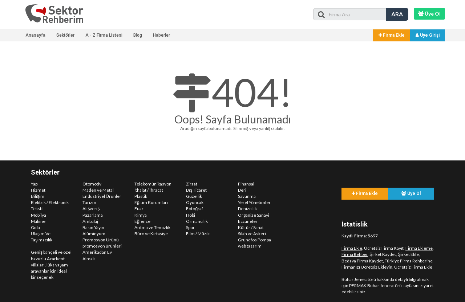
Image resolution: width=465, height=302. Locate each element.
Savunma (247, 196)
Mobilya (38, 215)
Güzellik (194, 196)
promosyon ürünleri (102, 246)
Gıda (35, 227)
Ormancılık (197, 221)
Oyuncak (194, 202)
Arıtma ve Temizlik (152, 227)
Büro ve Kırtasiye (151, 233)
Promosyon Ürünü (100, 239)
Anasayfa (35, 35)
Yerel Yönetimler (254, 202)
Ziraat (191, 184)
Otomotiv (91, 184)
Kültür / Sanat (251, 227)
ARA (397, 14)
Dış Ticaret (196, 190)
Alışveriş (91, 208)
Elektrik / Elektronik (50, 202)
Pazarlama (92, 215)
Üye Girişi (428, 35)
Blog (137, 35)
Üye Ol (411, 193)
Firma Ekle (392, 35)
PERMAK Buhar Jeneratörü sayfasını (384, 285)
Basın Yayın (93, 227)
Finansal (246, 184)
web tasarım (250, 246)
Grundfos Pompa (254, 239)
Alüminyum (93, 233)
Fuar (138, 208)
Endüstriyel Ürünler (101, 196)
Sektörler (65, 35)
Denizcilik (247, 208)
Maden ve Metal (98, 190)
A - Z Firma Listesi (103, 35)
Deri (242, 190)
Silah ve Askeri (252, 233)
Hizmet (38, 190)
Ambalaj (90, 221)
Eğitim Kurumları (151, 202)
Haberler (161, 35)
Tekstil (37, 208)
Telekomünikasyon (152, 184)
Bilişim (37, 196)
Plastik (140, 196)
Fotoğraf (194, 208)
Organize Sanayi (253, 215)
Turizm (89, 202)
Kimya (140, 215)
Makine (38, 221)
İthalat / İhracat (148, 190)
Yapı (35, 184)
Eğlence (142, 221)
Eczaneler (248, 221)
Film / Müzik (198, 233)
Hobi (190, 215)
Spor (190, 227)
